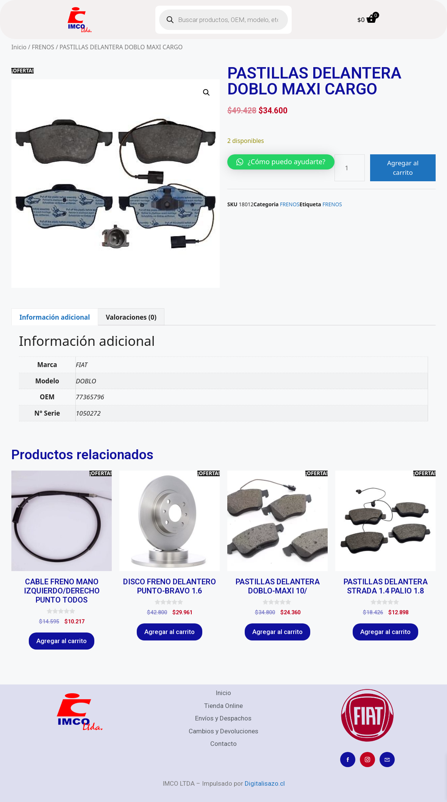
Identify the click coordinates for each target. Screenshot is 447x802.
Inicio (19, 47)
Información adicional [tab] (54, 317)
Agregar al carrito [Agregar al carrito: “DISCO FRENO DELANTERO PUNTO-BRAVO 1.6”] (169, 632)
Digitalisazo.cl (265, 783)
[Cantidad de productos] (349, 167)
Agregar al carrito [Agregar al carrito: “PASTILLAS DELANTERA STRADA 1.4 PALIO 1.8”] (385, 632)
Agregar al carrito (403, 168)
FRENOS (43, 47)
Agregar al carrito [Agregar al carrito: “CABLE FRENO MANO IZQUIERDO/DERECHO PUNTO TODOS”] (61, 641)
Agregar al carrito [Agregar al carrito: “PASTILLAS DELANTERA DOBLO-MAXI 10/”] (277, 632)
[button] (206, 92)
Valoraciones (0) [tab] (131, 317)
